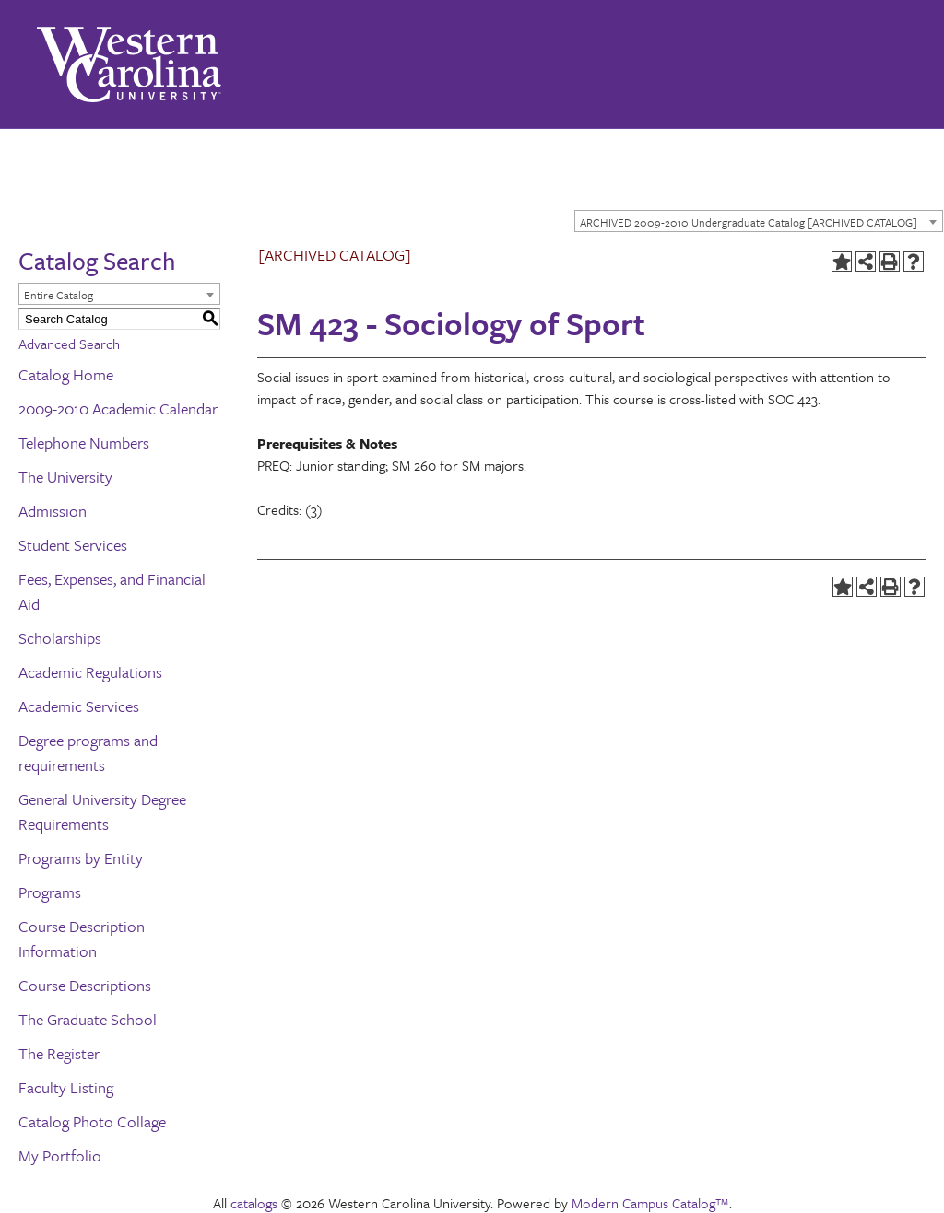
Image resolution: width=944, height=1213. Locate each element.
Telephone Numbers (83, 442)
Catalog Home (65, 374)
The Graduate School (87, 1019)
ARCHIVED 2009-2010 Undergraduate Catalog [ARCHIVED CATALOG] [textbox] (748, 222)
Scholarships (59, 637)
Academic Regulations (90, 671)
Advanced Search (69, 343)
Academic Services (78, 705)
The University (65, 476)
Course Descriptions (84, 985)
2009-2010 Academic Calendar (118, 408)
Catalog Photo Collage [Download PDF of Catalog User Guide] (92, 1121)
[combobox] (758, 221)
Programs (49, 892)
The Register (59, 1053)
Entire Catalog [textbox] (58, 294)
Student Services (72, 544)
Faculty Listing (65, 1087)
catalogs (253, 1203)
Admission (52, 510)
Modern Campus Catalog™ (650, 1203)
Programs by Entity (80, 857)
